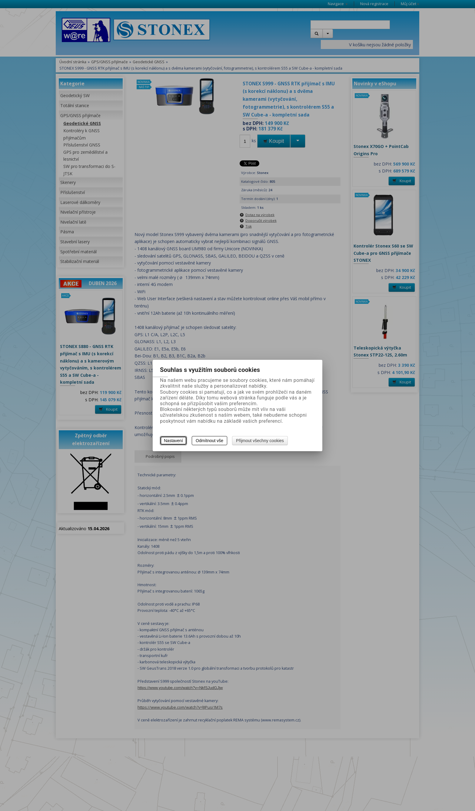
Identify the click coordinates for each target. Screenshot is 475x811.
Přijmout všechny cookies (260, 440)
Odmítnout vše (209, 440)
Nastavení (173, 440)
